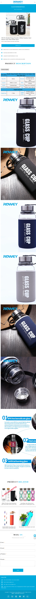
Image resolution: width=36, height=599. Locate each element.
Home (15, 9)
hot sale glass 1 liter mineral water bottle (27, 526)
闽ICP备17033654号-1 (19, 593)
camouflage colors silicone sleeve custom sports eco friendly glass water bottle (27, 504)
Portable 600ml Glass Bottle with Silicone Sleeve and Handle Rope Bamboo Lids (8, 528)
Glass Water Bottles (19, 9)
